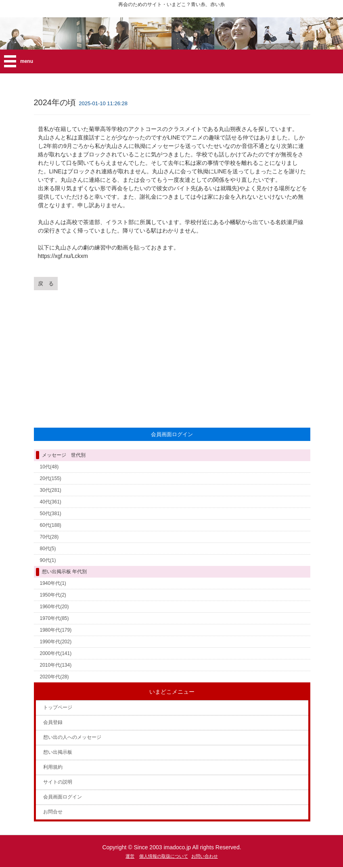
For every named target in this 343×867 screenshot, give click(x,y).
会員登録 (53, 722)
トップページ (57, 707)
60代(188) (50, 525)
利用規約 (53, 767)
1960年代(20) (54, 606)
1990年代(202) (56, 642)
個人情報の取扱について (163, 856)
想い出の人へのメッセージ (72, 737)
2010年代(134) (56, 665)
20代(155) (50, 478)
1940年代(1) (53, 583)
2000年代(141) (56, 653)
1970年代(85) (54, 618)
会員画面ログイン (62, 797)
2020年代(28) (54, 677)
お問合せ (53, 812)
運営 (129, 856)
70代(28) (49, 537)
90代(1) (48, 560)
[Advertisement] (172, 357)
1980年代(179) (56, 630)
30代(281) (50, 490)
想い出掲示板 (57, 752)
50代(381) (50, 513)
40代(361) (50, 502)
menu (26, 61)
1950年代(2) (53, 595)
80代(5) (48, 548)
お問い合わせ (204, 856)
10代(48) (49, 467)
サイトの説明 (57, 782)
